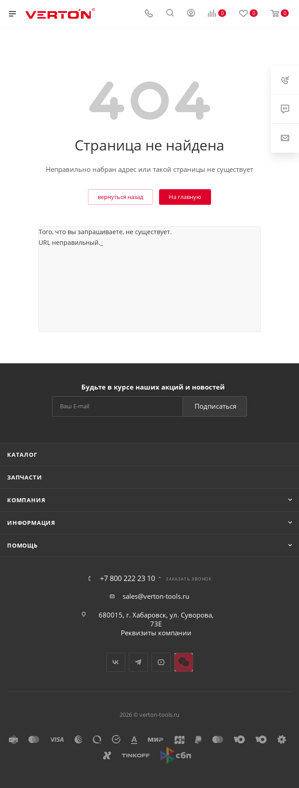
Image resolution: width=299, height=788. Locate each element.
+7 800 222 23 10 (127, 578)
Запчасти (24, 477)
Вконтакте (115, 662)
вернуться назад (120, 197)
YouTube (161, 662)
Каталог (22, 455)
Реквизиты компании (156, 632)
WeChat (183, 662)
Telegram (138, 662)
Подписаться (215, 406)
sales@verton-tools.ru (156, 596)
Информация (31, 523)
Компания (26, 500)
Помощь (22, 545)
